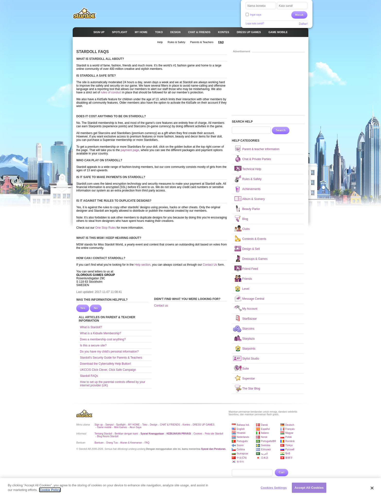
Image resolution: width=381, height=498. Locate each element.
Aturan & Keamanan (131, 442)
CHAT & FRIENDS (170, 424)
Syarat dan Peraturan (213, 449)
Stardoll (84, 13)
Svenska (265, 445)
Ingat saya (255, 14)
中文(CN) (242, 457)
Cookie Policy (50, 492)
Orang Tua (112, 442)
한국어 (240, 461)
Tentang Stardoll (103, 433)
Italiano (265, 433)
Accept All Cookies (309, 490)
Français (289, 429)
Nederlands (243, 437)
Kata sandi (286, 6)
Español (265, 429)
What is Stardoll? (91, 327)
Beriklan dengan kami (126, 433)
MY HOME (134, 424)
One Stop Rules (106, 227)
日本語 (264, 457)
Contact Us (210, 264)
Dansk (264, 425)
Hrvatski (241, 433)
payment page (130, 150)
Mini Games (120, 427)
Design (153, 424)
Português (242, 441)
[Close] (372, 490)
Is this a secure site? (93, 345)
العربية (264, 453)
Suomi (240, 445)
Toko (144, 424)
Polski (288, 437)
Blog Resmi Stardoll (107, 436)
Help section (142, 264)
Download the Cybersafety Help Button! (105, 363)
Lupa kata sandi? (255, 23)
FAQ (147, 442)
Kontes (186, 424)
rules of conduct (111, 92)
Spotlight (121, 424)
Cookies (197, 433)
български (242, 453)
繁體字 (289, 457)
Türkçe (289, 445)
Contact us (161, 305)
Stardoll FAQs (89, 376)
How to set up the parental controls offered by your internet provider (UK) (112, 383)
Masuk (299, 14)
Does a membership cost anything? (103, 339)
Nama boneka (256, 6)
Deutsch (289, 425)
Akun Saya (135, 427)
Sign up (99, 424)
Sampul (109, 424)
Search (281, 130)
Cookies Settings (274, 490)
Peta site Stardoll (214, 433)
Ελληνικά (266, 449)
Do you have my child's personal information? (109, 351)
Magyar (289, 433)
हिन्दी (287, 453)
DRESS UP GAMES (204, 424)
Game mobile (104, 427)
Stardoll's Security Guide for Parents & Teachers (111, 357)
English (241, 429)
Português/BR (268, 441)
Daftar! (303, 24)
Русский (289, 449)
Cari (281, 472)
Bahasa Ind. (243, 425)
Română (289, 441)
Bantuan (99, 442)
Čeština (241, 449)
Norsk (264, 437)
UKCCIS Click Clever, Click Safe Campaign (108, 369)
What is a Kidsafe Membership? (100, 333)
